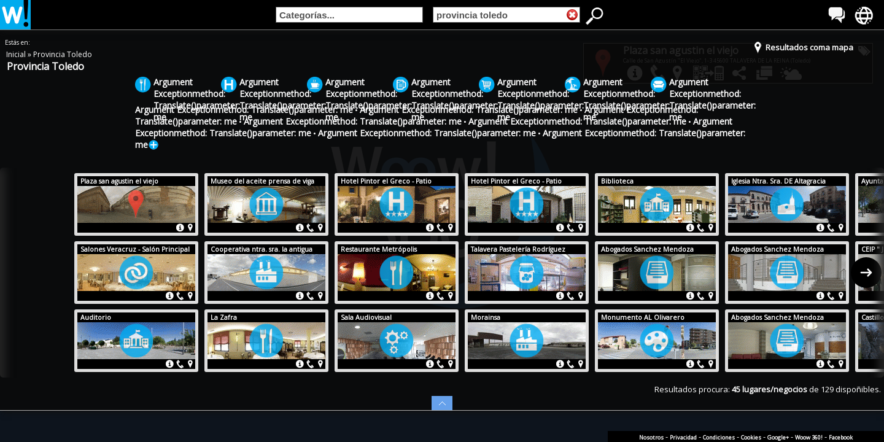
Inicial (17, 54)
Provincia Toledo (62, 54)
